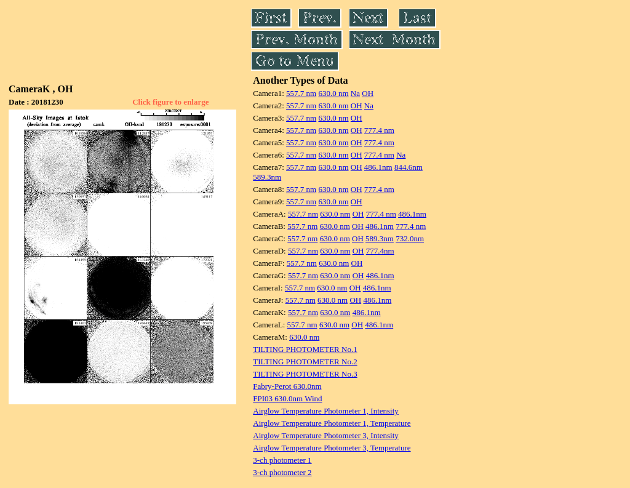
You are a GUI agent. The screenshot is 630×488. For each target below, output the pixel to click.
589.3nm (267, 177)
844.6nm (408, 167)
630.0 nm (333, 93)
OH (367, 93)
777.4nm (380, 250)
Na (355, 93)
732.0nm (410, 238)
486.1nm (378, 167)
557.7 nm (301, 93)
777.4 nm (379, 130)
